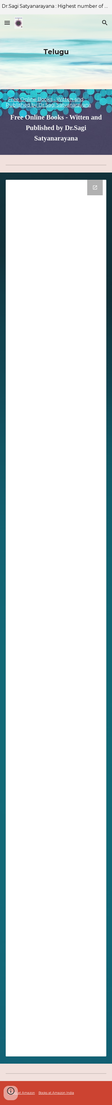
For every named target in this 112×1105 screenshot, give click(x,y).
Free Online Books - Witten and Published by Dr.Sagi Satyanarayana (48, 102)
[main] (56, 51)
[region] (56, 7)
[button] (7, 22)
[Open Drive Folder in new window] (95, 187)
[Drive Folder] (56, 618)
